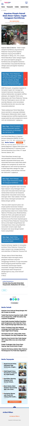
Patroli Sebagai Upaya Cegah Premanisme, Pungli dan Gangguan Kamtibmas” (12, 180)
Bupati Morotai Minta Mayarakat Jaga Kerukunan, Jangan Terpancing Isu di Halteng (10, 365)
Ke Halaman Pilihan (15, 416)
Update (19, 142)
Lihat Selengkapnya (14, 401)
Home (3, 7)
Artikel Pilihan (8, 412)
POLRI (4, 290)
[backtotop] (14, 407)
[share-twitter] (13, 299)
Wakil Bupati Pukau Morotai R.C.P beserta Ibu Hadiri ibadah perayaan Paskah (10, 372)
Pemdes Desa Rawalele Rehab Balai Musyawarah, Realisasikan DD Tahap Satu (13, 284)
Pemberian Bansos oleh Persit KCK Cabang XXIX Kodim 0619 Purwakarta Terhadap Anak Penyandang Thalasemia (10, 395)
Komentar (14, 303)
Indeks (17, 7)
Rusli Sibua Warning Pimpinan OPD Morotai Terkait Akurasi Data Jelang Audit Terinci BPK (10, 380)
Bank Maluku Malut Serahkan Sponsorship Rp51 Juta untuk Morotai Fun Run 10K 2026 (10, 387)
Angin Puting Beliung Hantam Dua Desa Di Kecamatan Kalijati (11, 239)
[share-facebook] (11, 299)
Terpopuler (10, 7)
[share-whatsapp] (16, 299)
